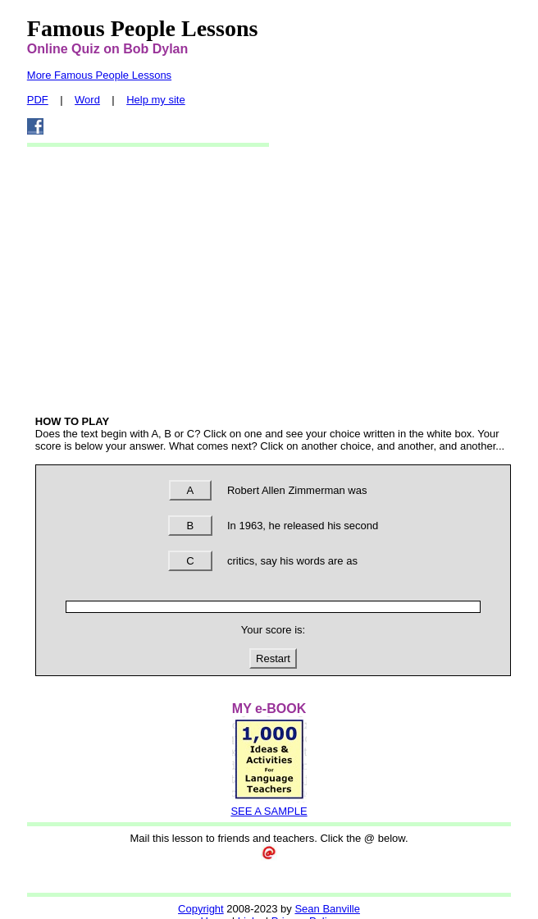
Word (87, 100)
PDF (37, 100)
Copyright (201, 909)
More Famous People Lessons (99, 75)
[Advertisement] (273, 280)
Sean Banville (327, 909)
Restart (273, 658)
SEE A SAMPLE (268, 811)
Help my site (155, 100)
